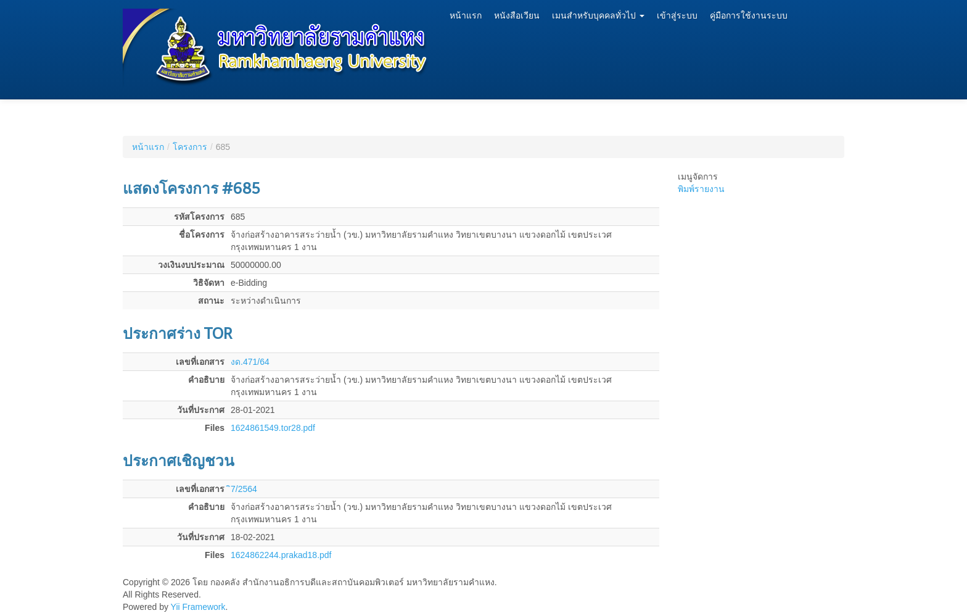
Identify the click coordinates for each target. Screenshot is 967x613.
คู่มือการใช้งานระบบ (749, 15)
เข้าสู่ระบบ (677, 15)
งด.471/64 (250, 362)
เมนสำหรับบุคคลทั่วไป (598, 15)
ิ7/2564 (244, 489)
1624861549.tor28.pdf (273, 428)
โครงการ (190, 147)
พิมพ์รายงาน (701, 189)
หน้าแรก (466, 15)
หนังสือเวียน (517, 15)
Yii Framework (198, 607)
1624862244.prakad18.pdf (281, 555)
